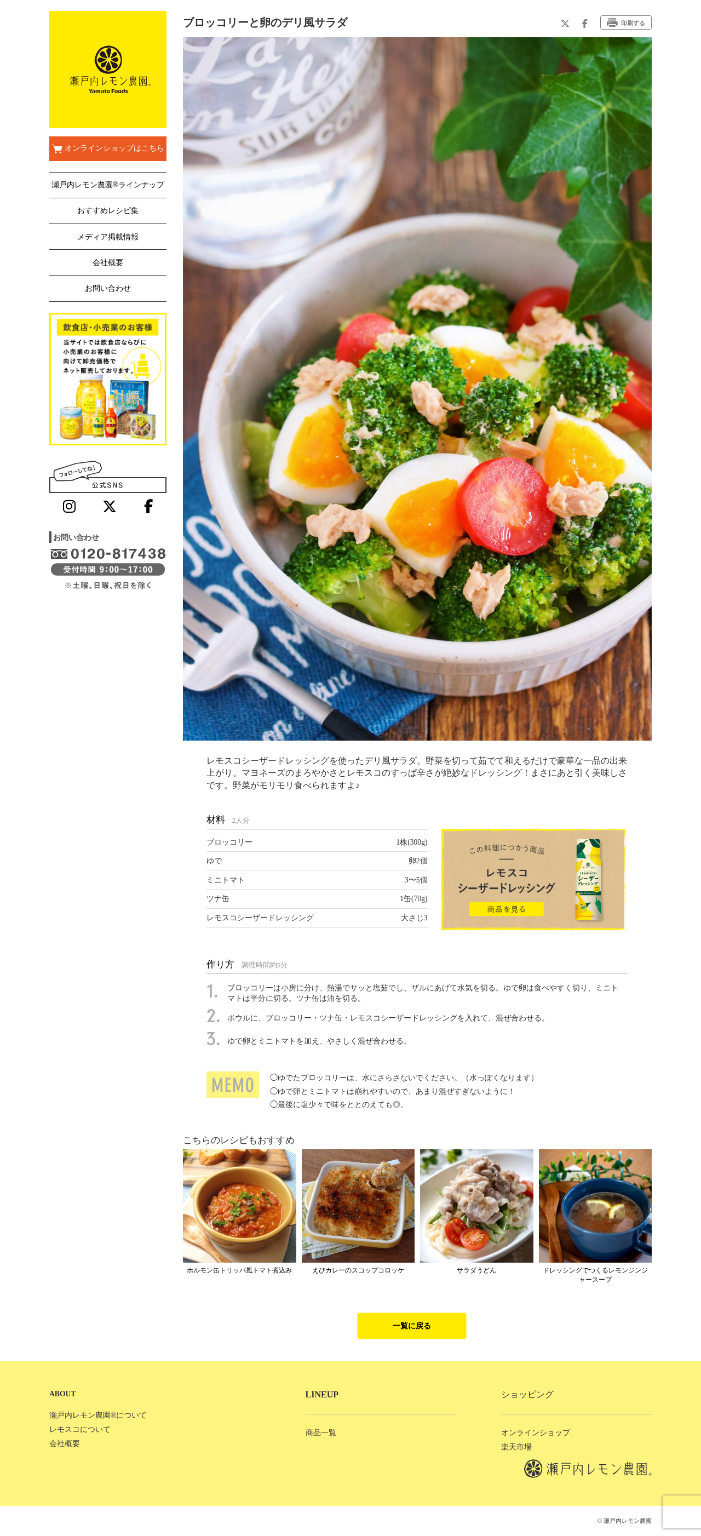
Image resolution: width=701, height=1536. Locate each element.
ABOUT (62, 1394)
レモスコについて (80, 1429)
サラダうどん (476, 1270)
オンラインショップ (535, 1433)
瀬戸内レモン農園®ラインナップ (107, 185)
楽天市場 (516, 1447)
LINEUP (322, 1394)
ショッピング (527, 1394)
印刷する (626, 22)
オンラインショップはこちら (107, 149)
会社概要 (108, 263)
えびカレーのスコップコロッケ (358, 1270)
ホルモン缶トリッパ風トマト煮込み (239, 1270)
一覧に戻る (412, 1326)
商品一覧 (321, 1433)
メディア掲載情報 (108, 237)
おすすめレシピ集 (108, 211)
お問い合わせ (108, 288)
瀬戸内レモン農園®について (98, 1415)
